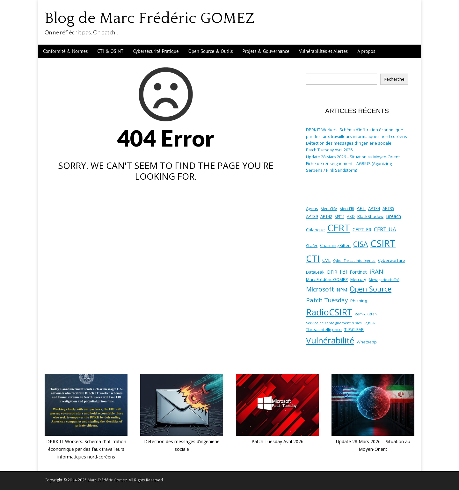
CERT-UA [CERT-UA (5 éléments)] (385, 229)
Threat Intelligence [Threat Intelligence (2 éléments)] (324, 329)
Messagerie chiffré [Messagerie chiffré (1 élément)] (384, 279)
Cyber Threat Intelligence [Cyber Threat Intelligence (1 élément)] (354, 260)
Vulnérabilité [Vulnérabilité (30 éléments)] (330, 340)
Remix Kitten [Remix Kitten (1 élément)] (366, 314)
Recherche (394, 79)
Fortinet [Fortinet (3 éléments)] (358, 272)
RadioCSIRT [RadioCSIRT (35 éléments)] (329, 312)
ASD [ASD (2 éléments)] (351, 216)
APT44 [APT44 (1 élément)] (339, 216)
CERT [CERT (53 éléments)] (338, 227)
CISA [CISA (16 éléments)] (360, 244)
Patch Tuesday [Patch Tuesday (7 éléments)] (327, 300)
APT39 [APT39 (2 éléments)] (312, 216)
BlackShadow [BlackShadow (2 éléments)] (370, 216)
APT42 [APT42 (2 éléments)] (326, 216)
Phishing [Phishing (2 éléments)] (358, 301)
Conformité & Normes (65, 51)
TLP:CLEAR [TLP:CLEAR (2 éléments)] (354, 329)
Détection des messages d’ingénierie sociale (348, 143)
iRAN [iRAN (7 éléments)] (376, 271)
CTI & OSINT (110, 51)
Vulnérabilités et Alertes (323, 51)
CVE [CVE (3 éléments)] (326, 260)
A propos (366, 51)
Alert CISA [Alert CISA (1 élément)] (329, 208)
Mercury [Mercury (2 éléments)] (358, 279)
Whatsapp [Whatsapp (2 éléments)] (367, 342)
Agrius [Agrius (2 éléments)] (312, 208)
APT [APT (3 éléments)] (361, 208)
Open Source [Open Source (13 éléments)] (370, 288)
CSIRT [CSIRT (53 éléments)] (383, 243)
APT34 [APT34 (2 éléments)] (374, 208)
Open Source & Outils (210, 51)
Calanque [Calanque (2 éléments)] (315, 230)
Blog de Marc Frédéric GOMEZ (149, 18)
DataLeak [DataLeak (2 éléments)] (315, 272)
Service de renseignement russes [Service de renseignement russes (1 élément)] (333, 323)
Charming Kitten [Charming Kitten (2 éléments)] (335, 245)
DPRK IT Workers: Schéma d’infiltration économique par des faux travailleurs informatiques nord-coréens (86, 448)
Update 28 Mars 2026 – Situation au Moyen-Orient (353, 157)
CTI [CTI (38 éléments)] (313, 258)
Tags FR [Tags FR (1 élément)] (369, 323)
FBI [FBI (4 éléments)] (343, 271)
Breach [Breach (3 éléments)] (393, 216)
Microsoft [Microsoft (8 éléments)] (320, 289)
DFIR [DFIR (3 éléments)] (332, 272)
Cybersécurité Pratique (155, 51)
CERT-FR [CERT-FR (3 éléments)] (362, 229)
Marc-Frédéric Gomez (107, 480)
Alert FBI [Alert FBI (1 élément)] (347, 208)
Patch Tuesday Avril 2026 (329, 150)
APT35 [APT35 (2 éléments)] (388, 208)
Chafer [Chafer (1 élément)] (311, 245)
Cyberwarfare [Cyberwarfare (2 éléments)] (391, 260)
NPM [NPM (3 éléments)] (342, 289)
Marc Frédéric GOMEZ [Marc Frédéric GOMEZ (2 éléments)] (327, 279)
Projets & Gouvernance (266, 51)
